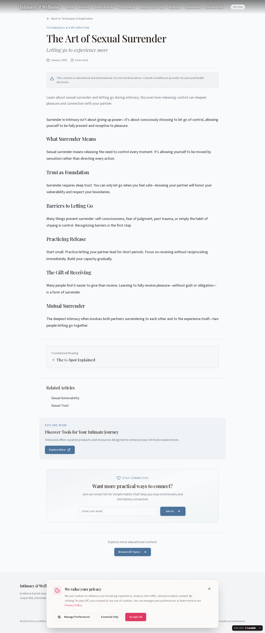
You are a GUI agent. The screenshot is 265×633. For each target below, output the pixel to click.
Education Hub (214, 7)
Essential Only (109, 617)
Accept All (135, 617)
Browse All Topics (132, 552)
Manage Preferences (74, 617)
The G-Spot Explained (73, 359)
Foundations (192, 7)
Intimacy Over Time (152, 7)
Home (70, 7)
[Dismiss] (260, 628)
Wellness (174, 7)
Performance (126, 7)
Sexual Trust (57, 405)
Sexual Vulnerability (62, 398)
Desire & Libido (104, 7)
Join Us (173, 511)
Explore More (60, 450)
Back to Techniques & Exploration (69, 19)
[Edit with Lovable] (244, 628)
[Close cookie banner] (209, 589)
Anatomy (84, 7)
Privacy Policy (73, 605)
